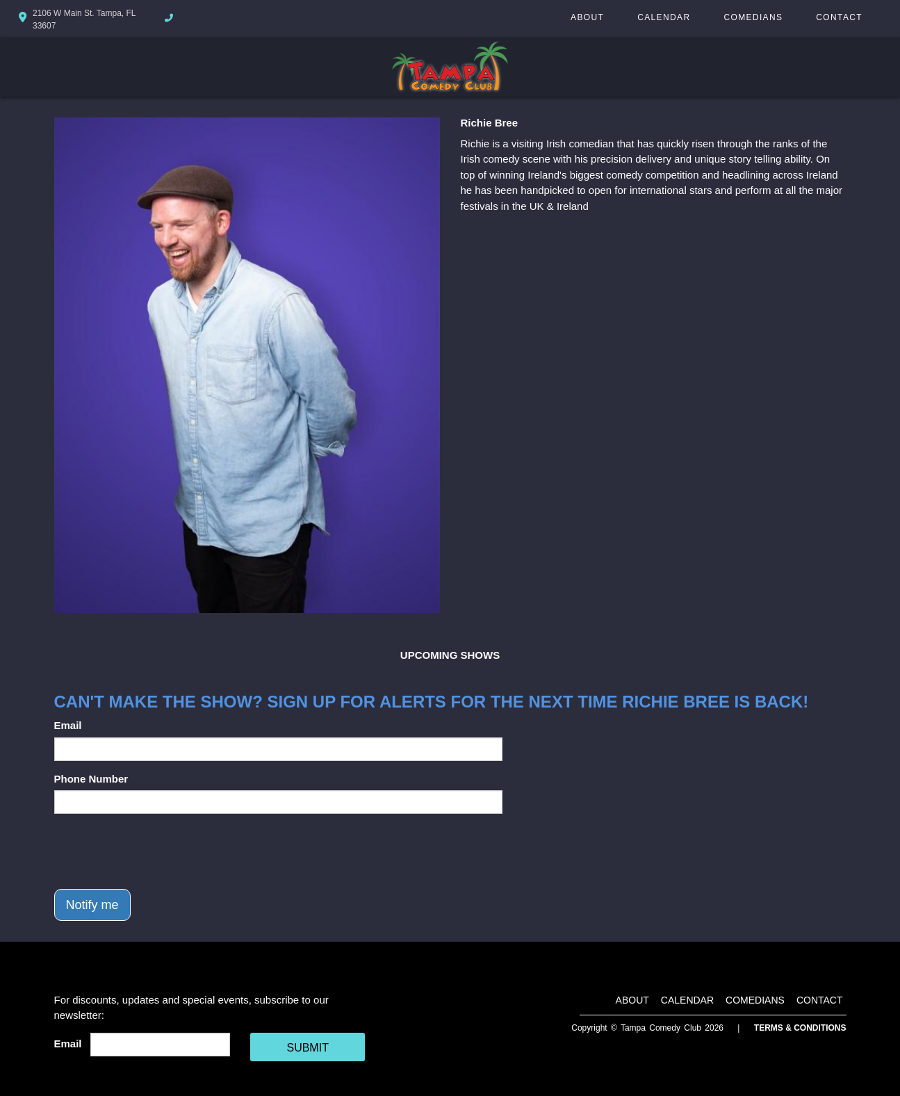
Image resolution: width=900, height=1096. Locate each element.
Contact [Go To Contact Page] (839, 17)
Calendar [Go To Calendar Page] (663, 17)
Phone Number (91, 779)
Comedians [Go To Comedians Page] (753, 17)
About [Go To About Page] (587, 17)
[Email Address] (160, 1044)
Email (68, 725)
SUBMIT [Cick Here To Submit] (307, 1048)
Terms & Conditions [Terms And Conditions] (800, 1028)
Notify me (92, 905)
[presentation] (159, 851)
